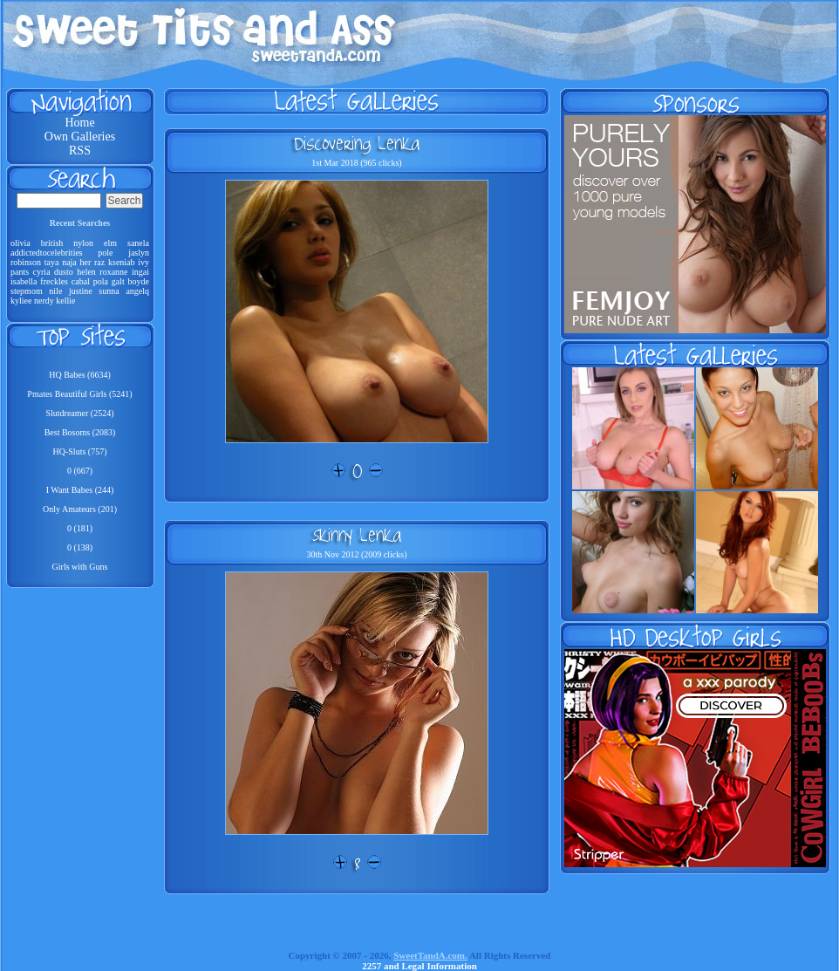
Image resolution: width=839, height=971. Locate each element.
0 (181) (79, 528)
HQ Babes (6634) (80, 375)
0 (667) (79, 470)
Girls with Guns (80, 566)
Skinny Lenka (356, 534)
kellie (65, 300)
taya (51, 262)
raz (99, 262)
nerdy (44, 300)
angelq (137, 291)
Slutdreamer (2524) (79, 413)
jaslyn (138, 252)
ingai (140, 272)
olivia (20, 243)
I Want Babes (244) (80, 490)
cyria (42, 272)
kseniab (121, 262)
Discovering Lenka (357, 143)
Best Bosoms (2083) (80, 432)
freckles (54, 281)
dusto (63, 272)
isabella (24, 281)
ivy (143, 262)
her (86, 262)
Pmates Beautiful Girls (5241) (79, 394)
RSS (80, 150)
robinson (25, 262)
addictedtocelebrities (46, 252)
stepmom (26, 291)
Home (79, 122)
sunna (109, 291)
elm (110, 243)
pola (100, 281)
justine (80, 291)
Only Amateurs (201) (80, 509)
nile (55, 291)
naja (69, 262)
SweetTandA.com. (430, 955)
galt (118, 281)
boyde (138, 281)
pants (19, 272)
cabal (81, 281)
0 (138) (79, 547)
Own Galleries (79, 136)
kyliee (20, 300)
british (52, 243)
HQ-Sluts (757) (80, 451)
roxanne (113, 272)
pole (105, 252)
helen (86, 272)
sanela (138, 243)
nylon (83, 243)
